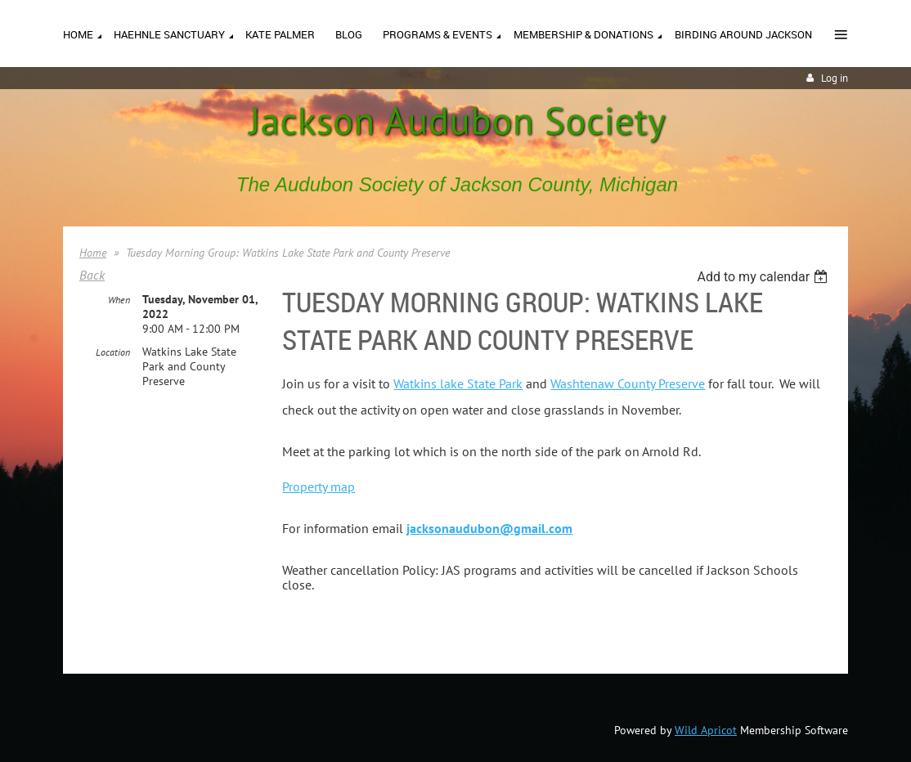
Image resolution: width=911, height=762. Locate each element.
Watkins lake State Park (458, 383)
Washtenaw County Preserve (627, 383)
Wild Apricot (706, 730)
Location (113, 352)
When (119, 300)
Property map (318, 486)
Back (92, 275)
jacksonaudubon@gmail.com (489, 528)
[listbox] (764, 277)
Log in (834, 78)
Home (92, 252)
